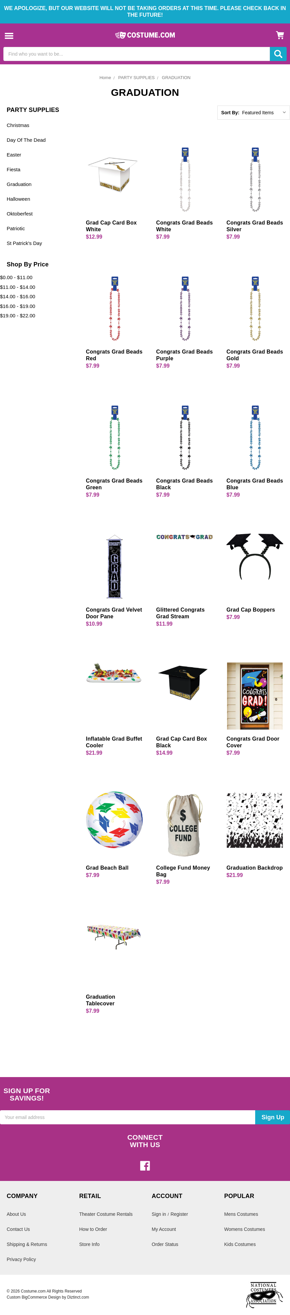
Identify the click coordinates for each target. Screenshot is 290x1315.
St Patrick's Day (24, 243)
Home (105, 77)
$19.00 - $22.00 (17, 315)
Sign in (159, 1214)
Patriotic (16, 228)
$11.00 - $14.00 (17, 287)
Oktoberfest (20, 213)
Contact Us (18, 1229)
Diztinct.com (78, 1297)
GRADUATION (176, 77)
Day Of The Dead (26, 140)
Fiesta (13, 169)
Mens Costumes (241, 1214)
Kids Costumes (240, 1244)
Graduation (19, 184)
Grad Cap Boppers (250, 610)
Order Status (165, 1244)
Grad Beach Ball (107, 868)
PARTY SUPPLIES (136, 77)
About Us (16, 1214)
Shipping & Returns (27, 1244)
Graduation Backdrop (254, 868)
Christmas (18, 125)
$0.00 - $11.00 (16, 277)
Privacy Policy (21, 1259)
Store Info (89, 1244)
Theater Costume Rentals (106, 1214)
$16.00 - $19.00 (17, 306)
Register (179, 1214)
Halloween (18, 199)
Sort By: (230, 112)
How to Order (93, 1229)
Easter (14, 155)
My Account (164, 1229)
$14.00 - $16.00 (17, 296)
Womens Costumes (244, 1229)
